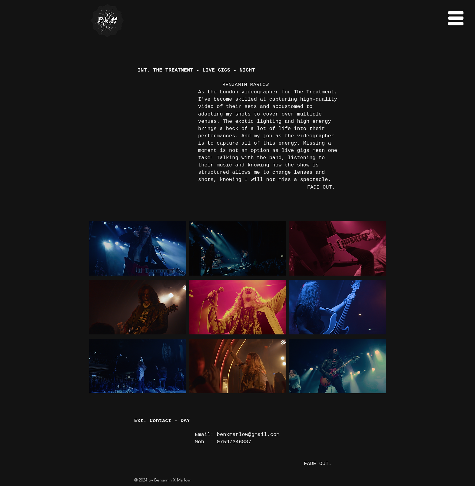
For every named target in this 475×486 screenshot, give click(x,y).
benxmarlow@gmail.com (248, 434)
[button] (456, 18)
